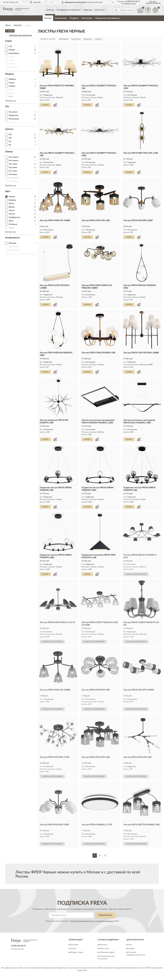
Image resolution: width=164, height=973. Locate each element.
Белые (11, 203)
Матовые (12, 243)
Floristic (12, 64)
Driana (11, 93)
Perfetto (12, 86)
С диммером (14, 247)
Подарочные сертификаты (107, 18)
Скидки (131, 949)
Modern (12, 50)
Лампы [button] (9, 152)
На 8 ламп (13, 174)
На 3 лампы (13, 157)
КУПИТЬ (45, 105)
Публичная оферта (107, 952)
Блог (130, 945)
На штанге (13, 112)
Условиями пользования (105, 921)
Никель (12, 214)
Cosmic (12, 83)
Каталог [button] (50, 10)
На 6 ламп (13, 167)
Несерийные (14, 53)
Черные (12, 196)
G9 (10, 145)
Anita (11, 90)
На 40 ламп (13, 181)
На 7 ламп (13, 171)
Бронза (12, 207)
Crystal (11, 60)
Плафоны (74, 18)
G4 (10, 141)
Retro (11, 96)
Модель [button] (9, 74)
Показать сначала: (47, 39)
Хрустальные (14, 250)
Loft (10, 46)
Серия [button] (8, 41)
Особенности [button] (12, 238)
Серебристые (14, 217)
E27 (10, 138)
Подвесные (13, 115)
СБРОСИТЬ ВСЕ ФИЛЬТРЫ (20, 36)
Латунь (12, 210)
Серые (11, 228)
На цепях (12, 122)
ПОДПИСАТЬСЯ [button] (105, 915)
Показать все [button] (10, 101)
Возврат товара (76, 952)
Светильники (61, 18)
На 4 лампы (13, 160)
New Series (13, 67)
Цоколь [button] (9, 129)
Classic (11, 57)
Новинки (87, 10)
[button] (128, 3)
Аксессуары (87, 18)
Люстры (48, 18)
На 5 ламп (13, 164)
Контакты (100, 10)
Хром (11, 221)
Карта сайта (104, 949)
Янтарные (13, 224)
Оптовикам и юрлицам (69, 10)
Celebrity (12, 79)
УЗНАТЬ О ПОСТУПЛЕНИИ (136, 574)
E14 (10, 134)
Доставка (74, 945)
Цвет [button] (8, 191)
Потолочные (14, 119)
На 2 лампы (13, 178)
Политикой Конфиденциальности (82, 921)
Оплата (73, 949)
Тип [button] (7, 106)
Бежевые (12, 200)
